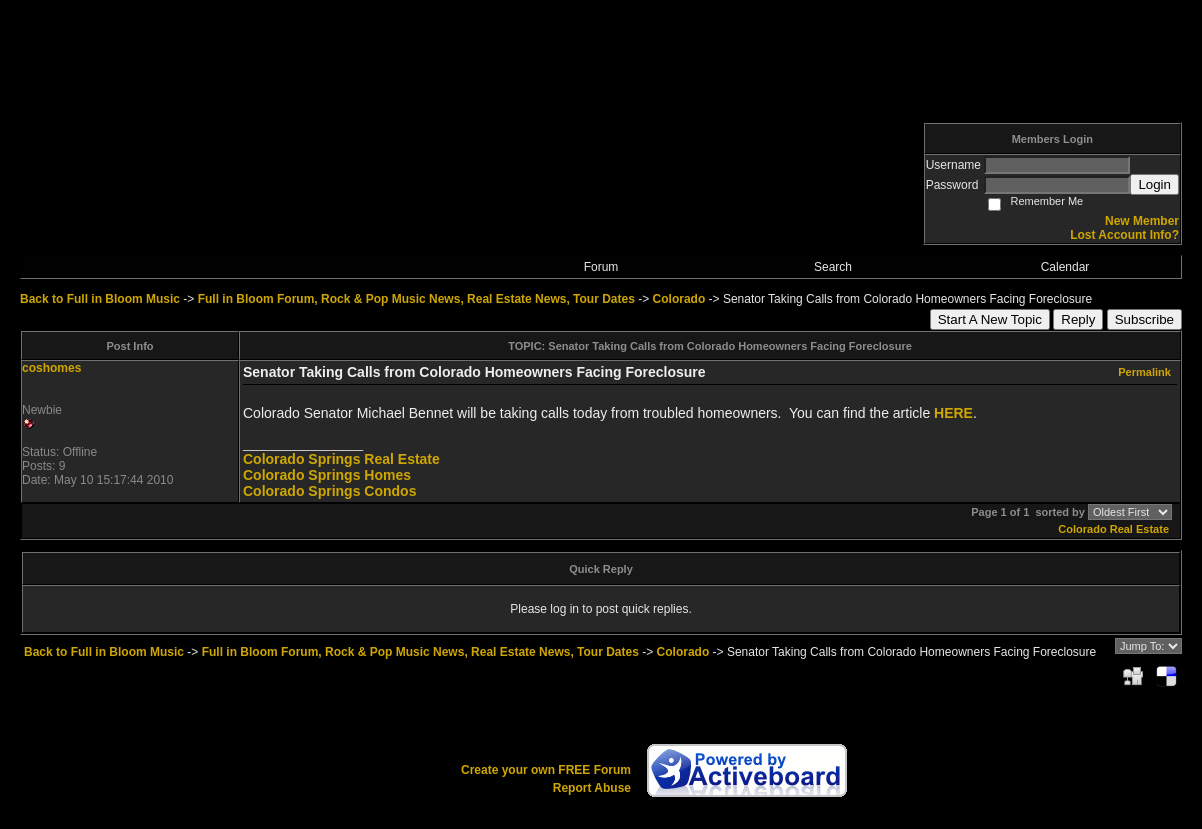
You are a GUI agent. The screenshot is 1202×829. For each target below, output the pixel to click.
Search (833, 267)
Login (1154, 184)
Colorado (679, 299)
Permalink (1144, 372)
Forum (601, 267)
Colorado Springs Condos (329, 491)
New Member (1142, 221)
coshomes (51, 368)
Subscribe (1144, 319)
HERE (953, 413)
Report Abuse (592, 788)
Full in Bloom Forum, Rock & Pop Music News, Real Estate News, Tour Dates (416, 299)
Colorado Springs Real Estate (341, 459)
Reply (1078, 319)
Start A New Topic (990, 319)
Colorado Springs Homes (327, 475)
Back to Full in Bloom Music (100, 299)
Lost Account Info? (1124, 235)
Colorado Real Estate (1113, 529)
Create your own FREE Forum (546, 770)
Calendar (1065, 267)
